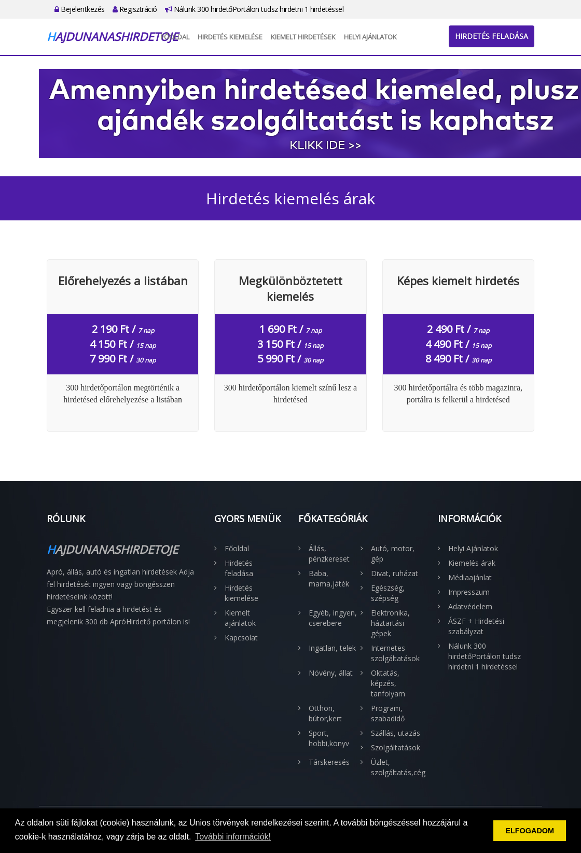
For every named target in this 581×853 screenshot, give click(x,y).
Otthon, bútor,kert (325, 713)
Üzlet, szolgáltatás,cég (397, 767)
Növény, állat (331, 673)
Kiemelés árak (471, 563)
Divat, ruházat (394, 573)
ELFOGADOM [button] (529, 831)
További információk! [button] (233, 836)
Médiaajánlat (470, 577)
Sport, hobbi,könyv (329, 738)
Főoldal (175, 36)
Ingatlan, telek (332, 648)
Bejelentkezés (79, 9)
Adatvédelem (470, 606)
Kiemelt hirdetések (303, 36)
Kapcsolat (241, 637)
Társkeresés (329, 762)
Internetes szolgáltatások (395, 653)
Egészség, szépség (388, 593)
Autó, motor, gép (392, 553)
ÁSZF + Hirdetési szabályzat (476, 626)
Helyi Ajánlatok (370, 36)
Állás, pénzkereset (329, 553)
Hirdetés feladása (491, 36)
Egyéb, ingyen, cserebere (333, 618)
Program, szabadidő (388, 713)
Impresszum (469, 592)
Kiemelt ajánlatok (240, 618)
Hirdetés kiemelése (230, 36)
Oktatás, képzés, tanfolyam (388, 683)
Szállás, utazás (395, 733)
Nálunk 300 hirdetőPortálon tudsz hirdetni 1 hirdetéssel (254, 9)
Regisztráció (135, 9)
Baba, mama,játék (329, 578)
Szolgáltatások (395, 747)
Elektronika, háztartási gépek (390, 623)
